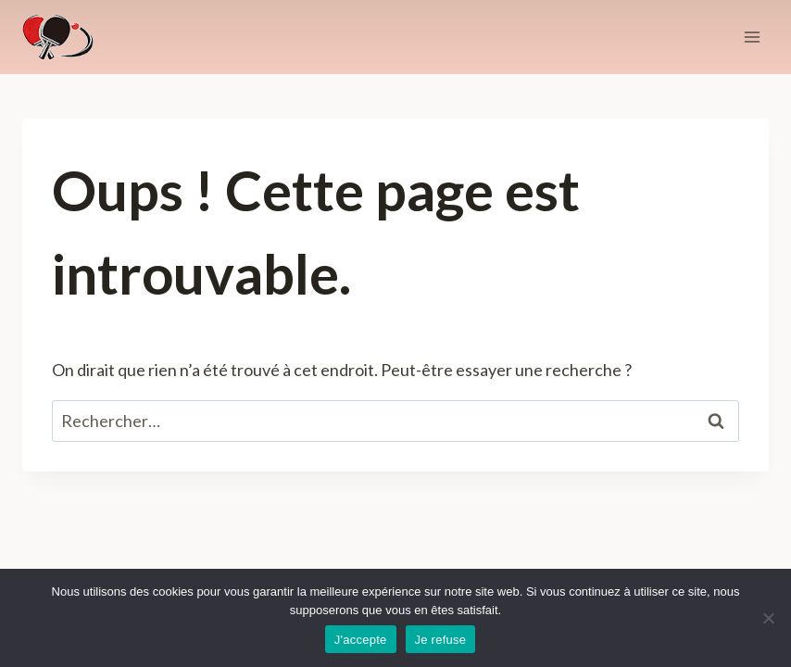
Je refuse (441, 640)
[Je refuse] (768, 618)
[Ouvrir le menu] (751, 36)
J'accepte (360, 640)
